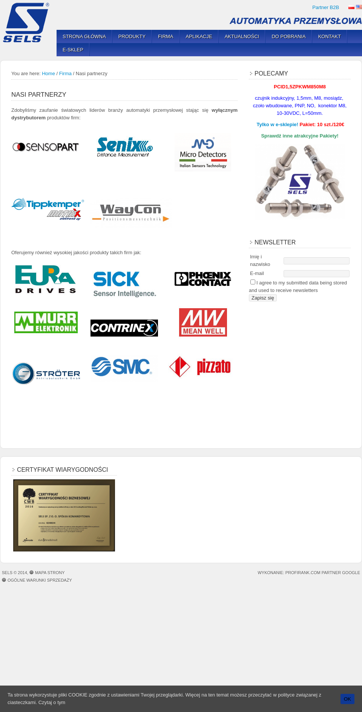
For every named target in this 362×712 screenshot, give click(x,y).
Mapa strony (49, 572)
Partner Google (341, 572)
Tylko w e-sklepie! (277, 124)
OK (347, 699)
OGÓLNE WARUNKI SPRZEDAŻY (40, 580)
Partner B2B (325, 7)
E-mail (257, 273)
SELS (28, 22)
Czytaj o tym (52, 702)
